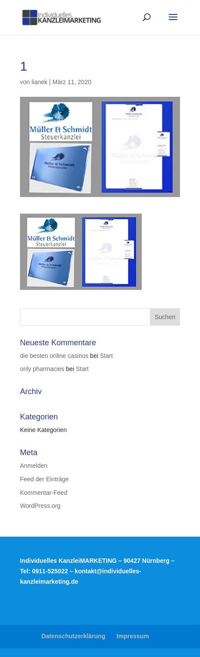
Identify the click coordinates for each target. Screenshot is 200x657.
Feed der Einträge (44, 479)
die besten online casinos (54, 355)
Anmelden (33, 465)
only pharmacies (42, 368)
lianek (39, 81)
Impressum (133, 636)
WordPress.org (40, 505)
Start (106, 355)
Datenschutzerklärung (73, 636)
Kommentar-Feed (43, 492)
